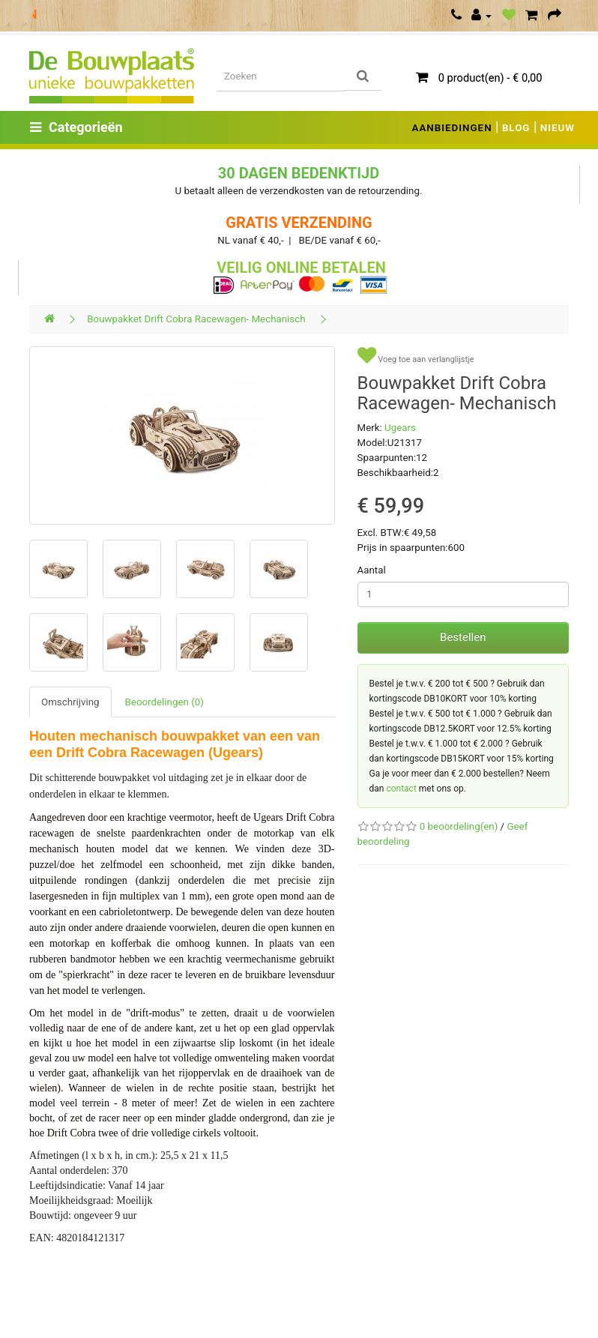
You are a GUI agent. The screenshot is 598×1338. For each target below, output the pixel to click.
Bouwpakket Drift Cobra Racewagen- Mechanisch (196, 319)
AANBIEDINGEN (452, 127)
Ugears (400, 427)
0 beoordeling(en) (459, 826)
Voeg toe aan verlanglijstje (415, 355)
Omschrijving (70, 702)
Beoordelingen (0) (164, 702)
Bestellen (463, 637)
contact (401, 788)
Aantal (371, 570)
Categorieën (76, 127)
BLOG (516, 127)
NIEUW (557, 127)
